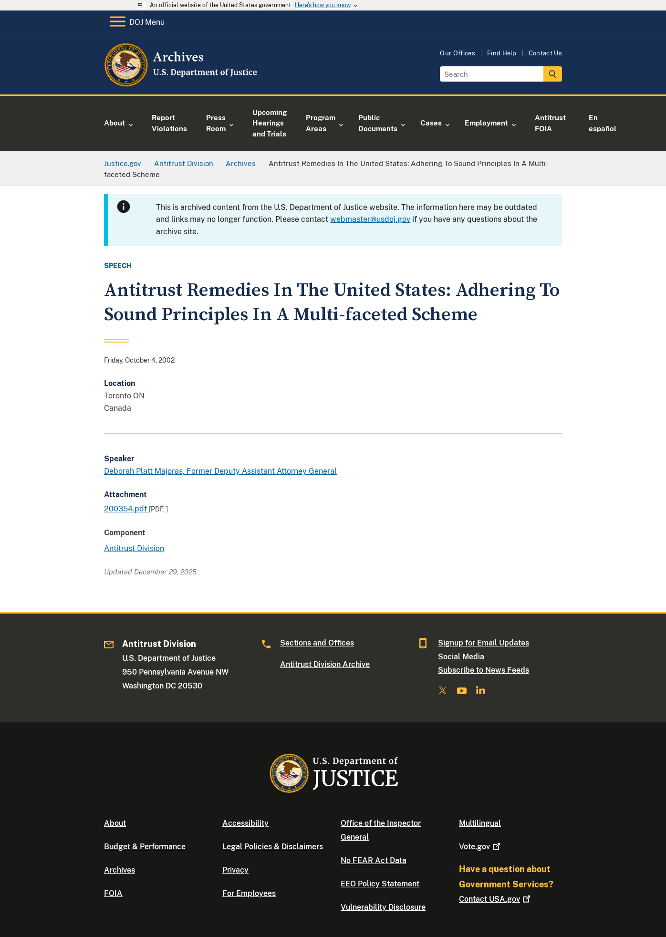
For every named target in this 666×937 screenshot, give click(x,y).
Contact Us (545, 53)
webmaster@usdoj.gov (370, 219)
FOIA (113, 893)
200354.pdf (126, 508)
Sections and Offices (317, 642)
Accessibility (245, 823)
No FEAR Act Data (373, 860)
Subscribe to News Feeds (483, 670)
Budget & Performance (145, 846)
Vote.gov (480, 846)
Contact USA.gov (495, 899)
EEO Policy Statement (380, 883)
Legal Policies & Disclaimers (272, 846)
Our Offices (457, 53)
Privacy (235, 870)
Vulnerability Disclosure (383, 907)
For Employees (249, 893)
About (115, 823)
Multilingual (480, 823)
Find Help (502, 53)
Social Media (461, 656)
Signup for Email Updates (483, 642)
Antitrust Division (134, 548)
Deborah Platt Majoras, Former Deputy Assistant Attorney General (220, 471)
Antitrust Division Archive (325, 664)
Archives (119, 870)
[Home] (181, 83)
